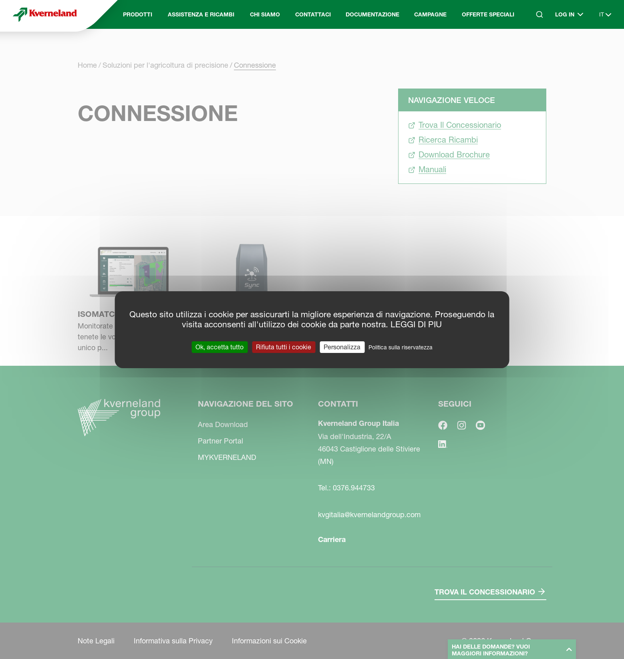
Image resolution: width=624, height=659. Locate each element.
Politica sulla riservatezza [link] (400, 347)
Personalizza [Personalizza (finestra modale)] (342, 347)
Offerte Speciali (488, 14)
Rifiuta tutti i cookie (283, 347)
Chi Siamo (265, 14)
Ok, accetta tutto (219, 347)
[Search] (539, 14)
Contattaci (313, 14)
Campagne (430, 14)
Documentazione (372, 14)
